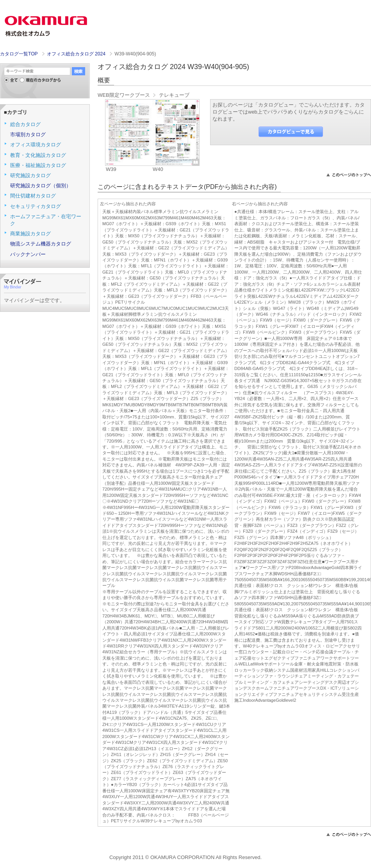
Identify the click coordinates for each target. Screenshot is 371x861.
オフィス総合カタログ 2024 (77, 54)
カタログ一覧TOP (18, 54)
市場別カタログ (28, 134)
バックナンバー (28, 254)
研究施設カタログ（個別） (40, 186)
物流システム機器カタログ (40, 244)
